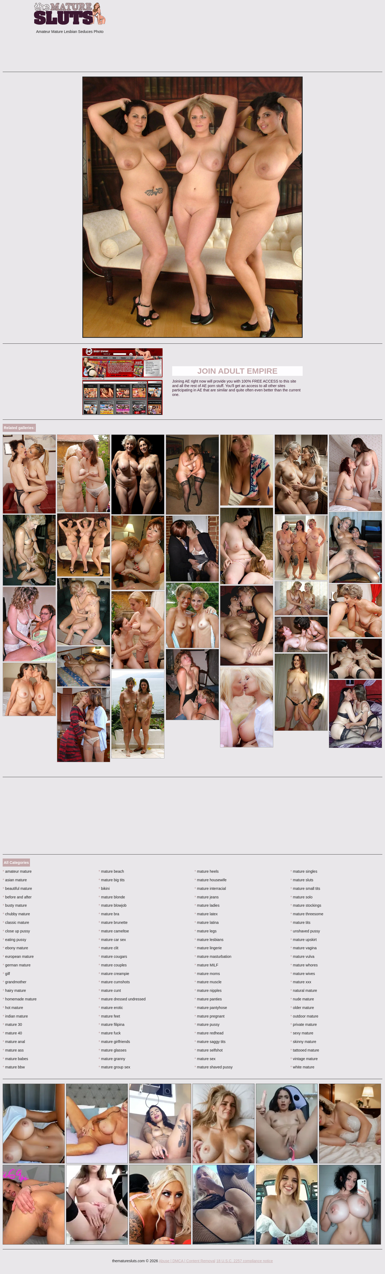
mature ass (13, 1050)
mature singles (303, 871)
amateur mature (17, 871)
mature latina (207, 922)
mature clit (108, 948)
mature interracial (210, 888)
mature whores (304, 965)
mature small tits (305, 888)
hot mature (13, 1007)
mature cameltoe (114, 931)
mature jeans (207, 897)
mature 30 (12, 1024)
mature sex (205, 1059)
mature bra (109, 914)
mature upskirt (303, 939)
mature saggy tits (210, 1041)
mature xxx (300, 982)
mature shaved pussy (214, 1067)
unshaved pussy (305, 931)
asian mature (15, 880)
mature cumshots (114, 982)
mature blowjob (112, 905)
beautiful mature (17, 888)
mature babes (15, 1059)
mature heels (207, 871)
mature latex (206, 914)
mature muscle (208, 982)
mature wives (302, 973)
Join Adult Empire (237, 370)
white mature (302, 1067)
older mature (302, 1007)
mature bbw (14, 1067)
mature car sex (112, 939)
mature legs (206, 931)
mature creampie (114, 973)
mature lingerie (208, 948)
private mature (303, 1024)
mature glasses (112, 1050)
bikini (104, 888)
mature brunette (113, 922)
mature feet (109, 1016)
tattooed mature (304, 1050)
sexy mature (301, 1033)
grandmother (14, 982)
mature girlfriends (114, 1041)
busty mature (15, 905)
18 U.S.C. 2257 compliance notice (244, 1261)
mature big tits (112, 880)
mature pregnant (210, 1016)
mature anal (14, 1041)
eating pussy (14, 939)
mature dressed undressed (122, 999)
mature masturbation (213, 956)
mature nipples (208, 990)
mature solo (301, 897)
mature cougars (113, 956)
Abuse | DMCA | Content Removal (187, 1261)
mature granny (112, 1059)
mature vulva (302, 956)
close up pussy (16, 931)
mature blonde (112, 897)
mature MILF (206, 965)
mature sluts (301, 880)
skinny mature (303, 1041)
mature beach (111, 871)
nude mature (302, 999)
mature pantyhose (211, 1007)
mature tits (300, 922)
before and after (17, 897)
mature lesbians (209, 939)
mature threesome (306, 914)
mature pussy (207, 1024)
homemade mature (20, 999)
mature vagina (303, 948)
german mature (16, 965)
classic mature (16, 922)
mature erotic (111, 1007)
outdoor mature (304, 1016)
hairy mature (14, 990)
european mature (18, 956)
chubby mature (16, 914)
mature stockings (305, 905)
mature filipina (112, 1024)
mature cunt (110, 990)
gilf (6, 973)
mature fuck (110, 1033)
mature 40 (12, 1033)
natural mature (303, 990)
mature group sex (114, 1067)
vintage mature (304, 1059)
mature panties (208, 999)
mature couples (113, 965)
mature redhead (209, 1033)
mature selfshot (209, 1050)
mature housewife (211, 880)
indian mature (15, 1016)
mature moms (207, 973)
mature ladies (207, 905)
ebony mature (15, 948)
